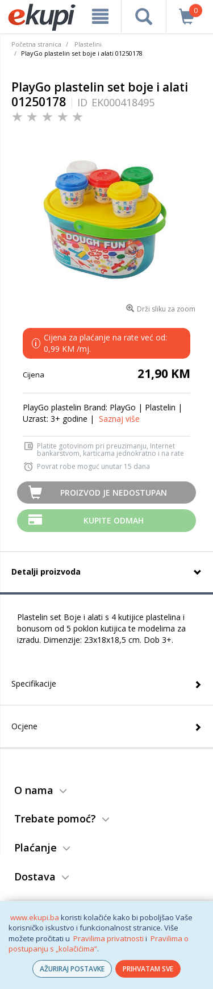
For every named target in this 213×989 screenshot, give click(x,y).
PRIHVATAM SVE (148, 969)
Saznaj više (119, 418)
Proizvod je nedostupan (113, 492)
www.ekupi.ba (34, 917)
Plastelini (88, 44)
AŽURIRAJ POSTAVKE (72, 969)
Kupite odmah (113, 520)
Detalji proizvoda (46, 571)
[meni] (100, 16)
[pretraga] (143, 16)
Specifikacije (33, 683)
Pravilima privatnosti (108, 938)
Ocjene (24, 726)
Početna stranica (36, 44)
